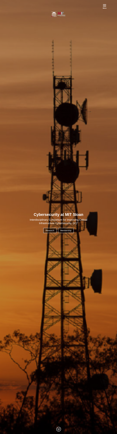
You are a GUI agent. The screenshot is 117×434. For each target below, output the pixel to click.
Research (50, 230)
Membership (65, 230)
